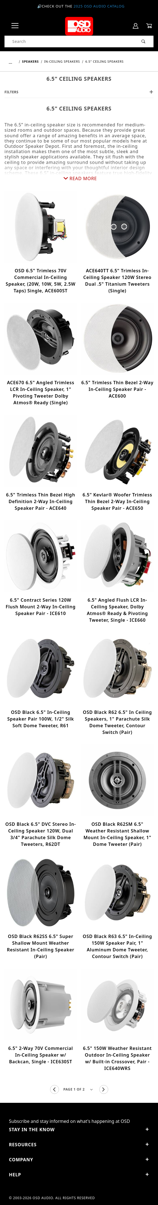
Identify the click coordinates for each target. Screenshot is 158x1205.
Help (79, 1175)
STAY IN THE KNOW (79, 1129)
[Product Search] (69, 41)
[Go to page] (79, 1089)
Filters (79, 92)
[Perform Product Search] (143, 41)
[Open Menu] (14, 26)
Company (79, 1160)
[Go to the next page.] (103, 1089)
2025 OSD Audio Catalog (99, 6)
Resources (79, 1145)
